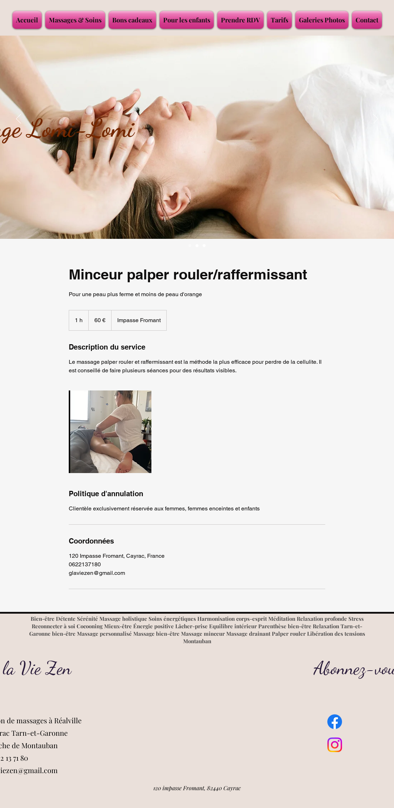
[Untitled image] (110, 431)
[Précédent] (18, 119)
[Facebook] (334, 721)
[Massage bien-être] (197, 245)
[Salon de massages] (204, 245)
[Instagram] (334, 745)
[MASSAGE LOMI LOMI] (189, 245)
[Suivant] (375, 119)
